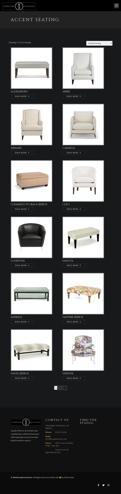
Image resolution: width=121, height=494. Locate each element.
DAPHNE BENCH (73, 317)
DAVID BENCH (20, 373)
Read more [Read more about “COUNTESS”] (21, 265)
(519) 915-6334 (61, 432)
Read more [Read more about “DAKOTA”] (72, 265)
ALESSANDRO (19, 91)
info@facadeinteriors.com (56, 439)
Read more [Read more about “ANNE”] (72, 96)
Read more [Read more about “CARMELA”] (72, 153)
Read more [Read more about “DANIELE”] (21, 322)
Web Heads (69, 477)
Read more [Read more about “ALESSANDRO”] (21, 96)
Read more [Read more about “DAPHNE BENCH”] (72, 322)
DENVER (68, 373)
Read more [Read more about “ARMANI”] (21, 153)
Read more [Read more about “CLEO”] (72, 209)
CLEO (66, 204)
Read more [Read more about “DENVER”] (72, 378)
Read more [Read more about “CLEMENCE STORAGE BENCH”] (21, 209)
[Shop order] (99, 43)
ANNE (66, 91)
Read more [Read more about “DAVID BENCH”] (21, 378)
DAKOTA (68, 261)
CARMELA (69, 148)
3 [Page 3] (61, 387)
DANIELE (16, 317)
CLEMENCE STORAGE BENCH (29, 204)
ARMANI (16, 148)
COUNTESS (18, 261)
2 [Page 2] (58, 387)
